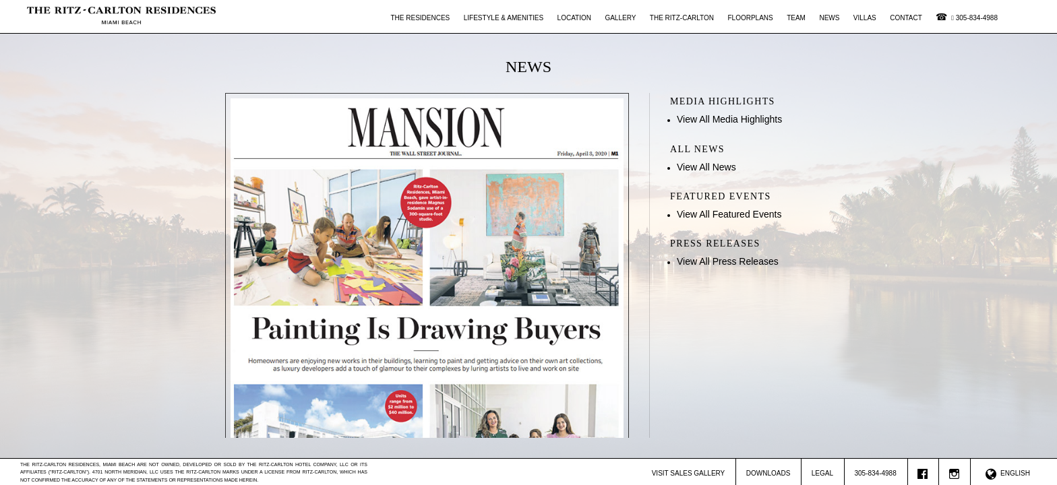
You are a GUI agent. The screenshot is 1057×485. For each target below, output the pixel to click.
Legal (822, 473)
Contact (906, 18)
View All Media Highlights (729, 119)
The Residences (420, 18)
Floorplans (750, 18)
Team (796, 18)
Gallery (620, 18)
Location (574, 18)
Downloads (768, 473)
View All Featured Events (729, 214)
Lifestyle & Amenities (503, 18)
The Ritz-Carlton (682, 18)
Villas (864, 18)
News (829, 18)
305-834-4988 (974, 18)
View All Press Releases (728, 261)
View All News (706, 167)
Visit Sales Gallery (688, 473)
